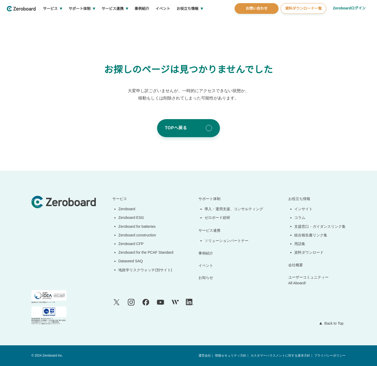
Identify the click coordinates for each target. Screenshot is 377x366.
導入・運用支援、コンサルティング (234, 209)
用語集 (300, 243)
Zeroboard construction (136, 235)
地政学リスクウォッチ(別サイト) (142, 270)
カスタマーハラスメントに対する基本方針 (280, 355)
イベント (182, 21)
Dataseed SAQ (127, 261)
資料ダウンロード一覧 (302, 20)
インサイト (304, 209)
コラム (300, 217)
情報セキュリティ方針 (231, 355)
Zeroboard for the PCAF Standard (144, 252)
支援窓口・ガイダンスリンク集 (320, 226)
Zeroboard (124, 209)
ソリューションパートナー (227, 240)
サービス (70, 21)
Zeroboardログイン (349, 20)
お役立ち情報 (207, 21)
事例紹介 (161, 21)
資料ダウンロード (309, 252)
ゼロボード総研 (218, 217)
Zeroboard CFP (128, 243)
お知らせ (206, 277)
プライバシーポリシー (330, 355)
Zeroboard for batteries (136, 226)
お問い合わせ (256, 20)
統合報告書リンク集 (311, 235)
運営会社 (205, 355)
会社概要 (296, 265)
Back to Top (332, 323)
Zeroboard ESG (128, 217)
